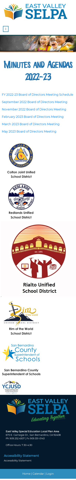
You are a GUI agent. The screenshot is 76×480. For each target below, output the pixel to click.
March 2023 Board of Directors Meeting (31, 124)
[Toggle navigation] (6, 29)
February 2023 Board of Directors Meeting (33, 117)
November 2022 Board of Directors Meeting (34, 109)
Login (50, 473)
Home (26, 473)
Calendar (38, 473)
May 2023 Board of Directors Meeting (29, 131)
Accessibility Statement (17, 460)
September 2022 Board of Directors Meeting (34, 102)
